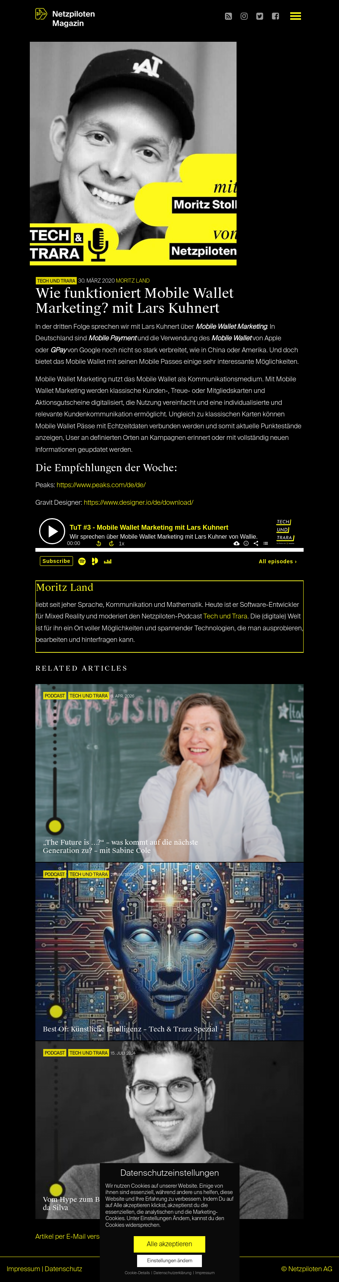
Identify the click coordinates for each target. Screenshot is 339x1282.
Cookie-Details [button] (138, 1273)
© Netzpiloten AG (306, 1269)
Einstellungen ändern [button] (169, 1261)
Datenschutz (63, 1269)
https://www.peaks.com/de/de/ (101, 485)
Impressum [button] (205, 1273)
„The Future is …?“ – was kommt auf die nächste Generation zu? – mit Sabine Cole (120, 846)
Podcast (55, 696)
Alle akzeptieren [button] (169, 1244)
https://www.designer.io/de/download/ (138, 503)
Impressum (23, 1269)
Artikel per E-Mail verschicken (79, 1237)
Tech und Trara (56, 281)
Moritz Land (133, 281)
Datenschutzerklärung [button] (172, 1273)
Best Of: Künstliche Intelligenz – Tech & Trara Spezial (130, 1029)
